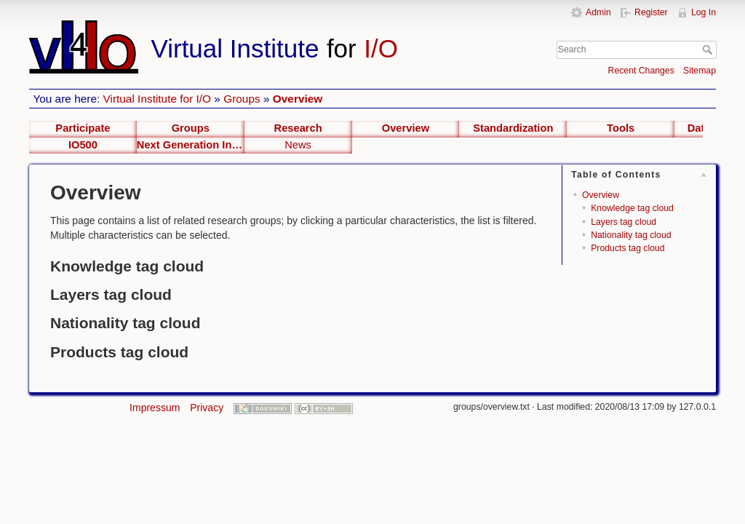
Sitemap (699, 71)
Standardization (513, 128)
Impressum (155, 407)
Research (298, 128)
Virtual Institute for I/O (157, 98)
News (297, 145)
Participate (82, 128)
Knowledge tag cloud (632, 208)
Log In (703, 12)
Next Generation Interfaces (190, 145)
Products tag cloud (627, 248)
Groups (241, 98)
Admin (598, 12)
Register (651, 12)
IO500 (82, 145)
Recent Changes (641, 71)
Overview (297, 98)
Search (709, 49)
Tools (620, 128)
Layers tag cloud (623, 222)
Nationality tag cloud (631, 235)
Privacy (206, 407)
